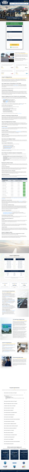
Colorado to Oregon (9, 265)
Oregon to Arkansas (20, 263)
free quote (21, 104)
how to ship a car (19, 113)
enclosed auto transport (18, 131)
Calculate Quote (14, 44)
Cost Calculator (23, 3)
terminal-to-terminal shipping (8, 148)
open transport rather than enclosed (8, 146)
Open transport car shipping (5, 127)
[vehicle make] (14, 35)
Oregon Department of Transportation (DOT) (7, 212)
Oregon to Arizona (20, 262)
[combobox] (14, 28)
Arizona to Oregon (9, 262)
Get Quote (24, 182)
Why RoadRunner (19, 3)
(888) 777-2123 (26, 1)
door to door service (7, 296)
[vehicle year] (14, 33)
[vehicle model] (14, 36)
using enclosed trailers (15, 85)
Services (11, 3)
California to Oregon (9, 264)
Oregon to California (20, 264)
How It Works (15, 3)
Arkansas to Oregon (9, 263)
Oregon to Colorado (20, 265)
